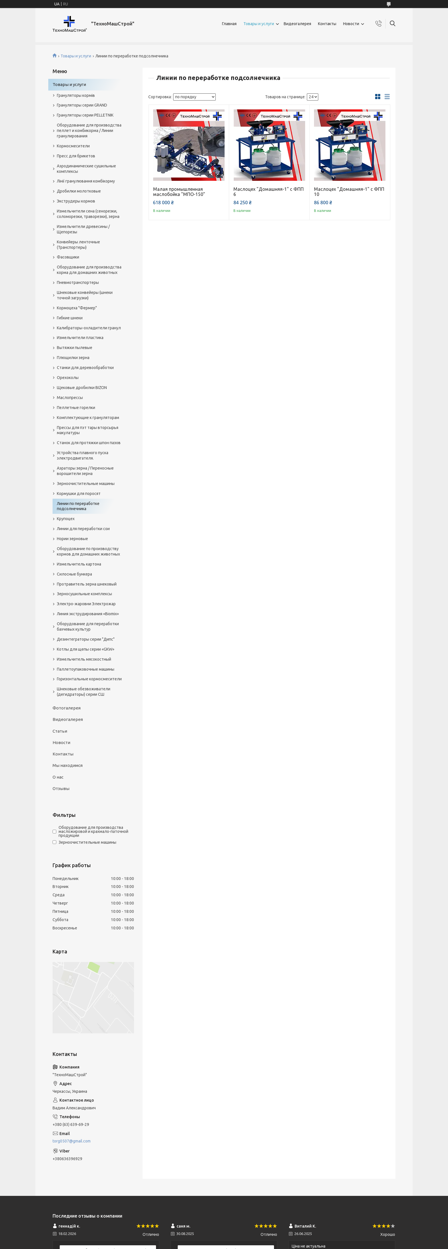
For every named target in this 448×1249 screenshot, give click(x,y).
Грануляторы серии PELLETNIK (85, 115)
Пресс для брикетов (76, 156)
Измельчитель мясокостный (84, 659)
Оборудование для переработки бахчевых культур (88, 626)
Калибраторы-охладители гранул (89, 328)
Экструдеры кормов (76, 201)
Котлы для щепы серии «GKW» (85, 649)
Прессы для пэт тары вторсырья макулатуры (87, 430)
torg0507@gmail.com (72, 1141)
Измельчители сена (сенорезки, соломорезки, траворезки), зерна (88, 214)
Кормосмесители (73, 146)
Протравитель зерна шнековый (87, 584)
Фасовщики (68, 257)
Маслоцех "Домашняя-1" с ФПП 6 (268, 192)
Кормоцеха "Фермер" (77, 308)
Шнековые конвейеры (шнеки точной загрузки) (85, 295)
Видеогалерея (297, 23)
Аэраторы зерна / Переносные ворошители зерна (85, 471)
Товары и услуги (258, 23)
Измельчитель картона (79, 564)
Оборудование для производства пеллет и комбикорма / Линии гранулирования (89, 130)
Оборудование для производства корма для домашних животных (89, 270)
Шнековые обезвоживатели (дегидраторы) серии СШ (83, 692)
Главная (229, 23)
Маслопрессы (70, 397)
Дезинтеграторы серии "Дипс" (86, 639)
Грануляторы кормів (76, 95)
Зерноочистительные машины (86, 483)
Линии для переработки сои (83, 528)
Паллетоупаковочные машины (85, 669)
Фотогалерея (67, 707)
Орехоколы (68, 377)
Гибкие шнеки (70, 318)
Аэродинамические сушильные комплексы (86, 169)
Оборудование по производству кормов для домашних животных (88, 551)
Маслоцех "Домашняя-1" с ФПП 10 (349, 192)
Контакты (327, 23)
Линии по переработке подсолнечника (78, 506)
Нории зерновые (72, 538)
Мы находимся (68, 765)
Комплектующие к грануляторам (88, 417)
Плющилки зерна (73, 357)
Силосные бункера (74, 574)
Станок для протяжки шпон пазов (89, 442)
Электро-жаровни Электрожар (86, 604)
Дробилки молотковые (79, 191)
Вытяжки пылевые (74, 347)
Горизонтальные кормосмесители (89, 679)
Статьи (60, 731)
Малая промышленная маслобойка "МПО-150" (179, 192)
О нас (58, 777)
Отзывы (61, 788)
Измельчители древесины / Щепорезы (83, 229)
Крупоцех (66, 518)
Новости (351, 23)
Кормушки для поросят (79, 493)
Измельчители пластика (80, 337)
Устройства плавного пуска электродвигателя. (82, 455)
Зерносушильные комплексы (84, 594)
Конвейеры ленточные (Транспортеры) (78, 245)
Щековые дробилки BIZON (82, 387)
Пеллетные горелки (76, 407)
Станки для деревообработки (85, 367)
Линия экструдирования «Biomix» (88, 614)
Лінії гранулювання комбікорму (86, 181)
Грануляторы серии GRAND (82, 105)
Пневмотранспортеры (78, 282)
